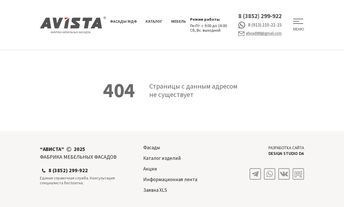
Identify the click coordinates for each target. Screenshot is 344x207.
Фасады (151, 147)
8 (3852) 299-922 (260, 16)
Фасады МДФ (123, 21)
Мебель (178, 21)
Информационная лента (170, 179)
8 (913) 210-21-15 (260, 25)
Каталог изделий (162, 158)
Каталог (154, 21)
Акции (150, 169)
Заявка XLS (155, 190)
